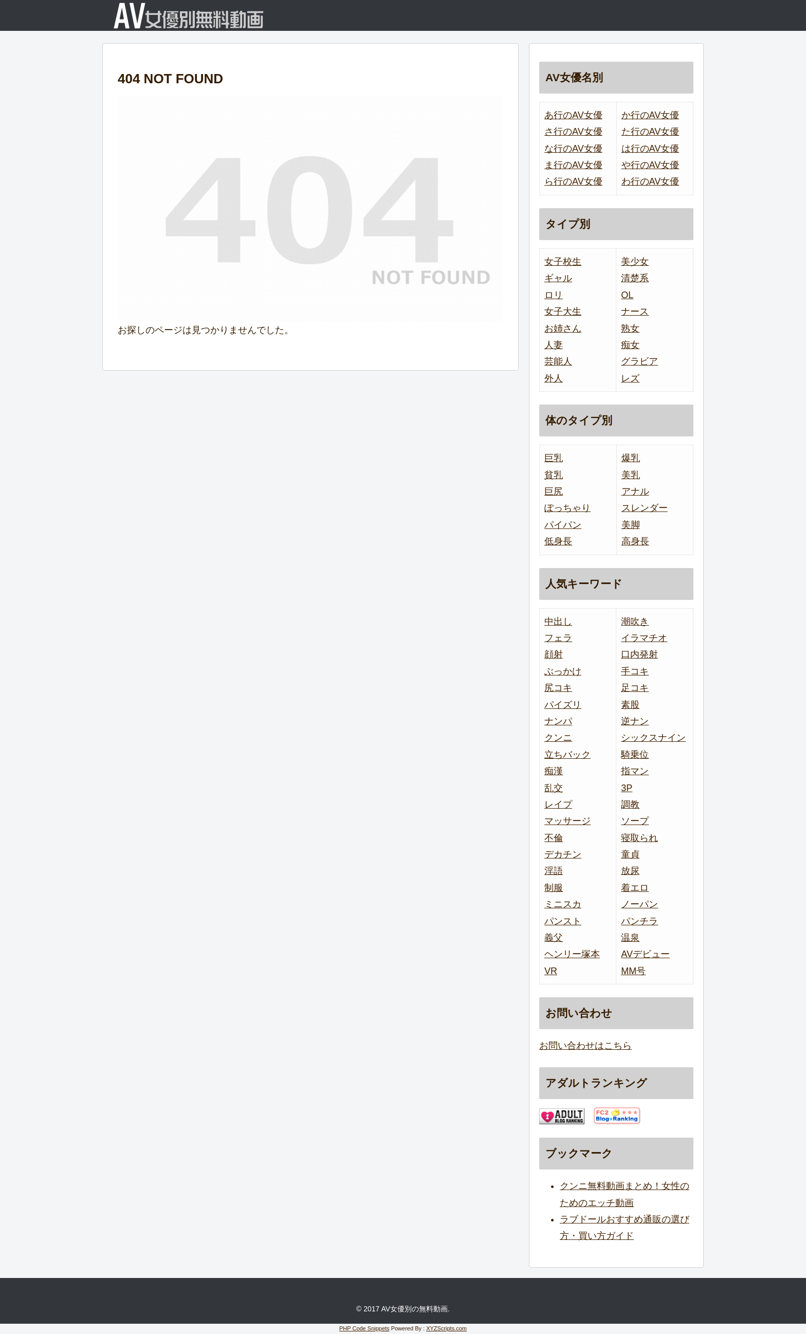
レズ (630, 378)
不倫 (553, 838)
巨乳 (553, 458)
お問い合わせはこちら (585, 1045)
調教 (630, 804)
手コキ (635, 671)
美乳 (630, 475)
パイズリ (562, 705)
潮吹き (635, 621)
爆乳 (630, 458)
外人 (553, 378)
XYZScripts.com (446, 1328)
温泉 (630, 938)
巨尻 (553, 491)
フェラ (558, 638)
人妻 (553, 345)
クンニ (558, 738)
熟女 (630, 328)
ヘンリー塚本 (572, 954)
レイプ (558, 804)
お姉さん (562, 328)
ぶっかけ (562, 671)
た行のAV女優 (650, 131)
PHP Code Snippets (364, 1328)
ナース (635, 311)
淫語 (553, 871)
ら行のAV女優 (573, 181)
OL (627, 295)
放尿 (630, 871)
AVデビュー (645, 954)
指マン (635, 771)
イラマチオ (644, 638)
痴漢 (553, 771)
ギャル (558, 278)
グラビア (639, 361)
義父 (553, 938)
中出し (558, 621)
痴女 (630, 345)
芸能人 (558, 361)
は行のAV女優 (650, 148)
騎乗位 (635, 755)
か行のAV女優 (650, 115)
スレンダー (644, 508)
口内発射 (639, 654)
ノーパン (639, 904)
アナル (635, 491)
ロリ (553, 295)
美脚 (630, 525)
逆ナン (635, 721)
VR (550, 971)
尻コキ (558, 688)
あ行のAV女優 (573, 115)
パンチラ (639, 921)
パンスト (562, 921)
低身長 (558, 541)
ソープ (635, 821)
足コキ (635, 688)
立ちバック (567, 755)
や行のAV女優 (650, 165)
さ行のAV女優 (573, 131)
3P (626, 788)
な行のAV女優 (573, 148)
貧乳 (553, 475)
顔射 (553, 654)
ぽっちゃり (567, 508)
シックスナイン (653, 738)
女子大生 (562, 311)
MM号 (633, 971)
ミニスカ (562, 904)
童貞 (630, 854)
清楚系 (635, 278)
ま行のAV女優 (573, 165)
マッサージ (567, 821)
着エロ (635, 888)
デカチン (562, 854)
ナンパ (558, 721)
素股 (630, 705)
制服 (553, 888)
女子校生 (562, 262)
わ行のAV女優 (650, 181)
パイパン (562, 525)
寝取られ (639, 838)
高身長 (635, 541)
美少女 (635, 262)
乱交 (553, 788)
